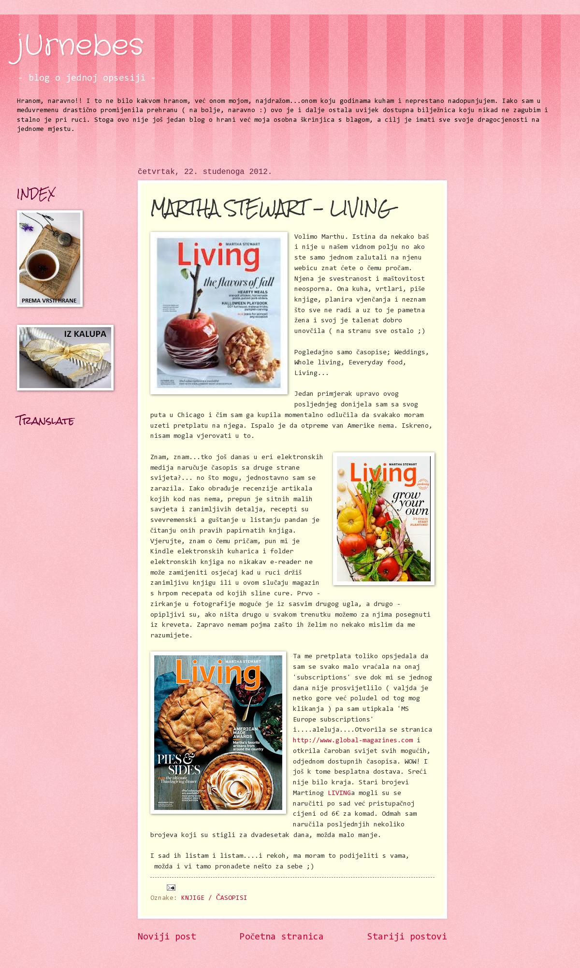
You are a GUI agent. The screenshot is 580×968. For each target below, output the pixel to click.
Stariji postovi (407, 937)
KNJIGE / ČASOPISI (214, 898)
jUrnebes (80, 46)
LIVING (339, 793)
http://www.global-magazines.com (353, 740)
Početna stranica (282, 937)
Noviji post (167, 937)
